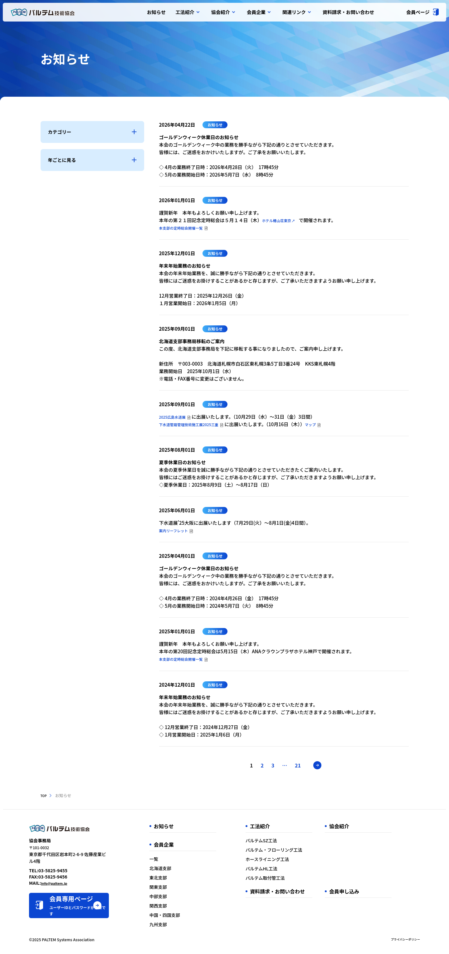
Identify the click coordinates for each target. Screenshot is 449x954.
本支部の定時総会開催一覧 (187, 227)
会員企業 (258, 12)
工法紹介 (187, 12)
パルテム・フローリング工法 (289, 852)
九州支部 (180, 927)
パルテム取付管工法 (280, 880)
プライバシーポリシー (401, 942)
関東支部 (180, 889)
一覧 (176, 861)
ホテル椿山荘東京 (283, 220)
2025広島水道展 (176, 417)
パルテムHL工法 (277, 871)
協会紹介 (223, 12)
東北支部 (180, 880)
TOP (45, 798)
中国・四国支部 (187, 917)
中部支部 (180, 899)
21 (302, 767)
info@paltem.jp (58, 881)
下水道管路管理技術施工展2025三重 (197, 425)
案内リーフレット (177, 532)
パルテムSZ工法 (276, 843)
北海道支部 (183, 871)
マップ (329, 425)
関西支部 (180, 908)
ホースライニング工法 (282, 862)
